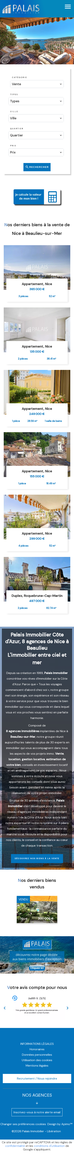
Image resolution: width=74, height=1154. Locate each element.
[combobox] (37, 84)
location (14, 759)
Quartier (16, 128)
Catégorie (19, 77)
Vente (59, 754)
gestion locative (33, 759)
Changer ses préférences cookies (23, 1124)
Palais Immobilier (56, 673)
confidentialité (15, 1146)
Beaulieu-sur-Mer (22, 737)
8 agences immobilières (22, 731)
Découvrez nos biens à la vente (37, 858)
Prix (13, 145)
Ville (14, 111)
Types (14, 94)
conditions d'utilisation (49, 1146)
